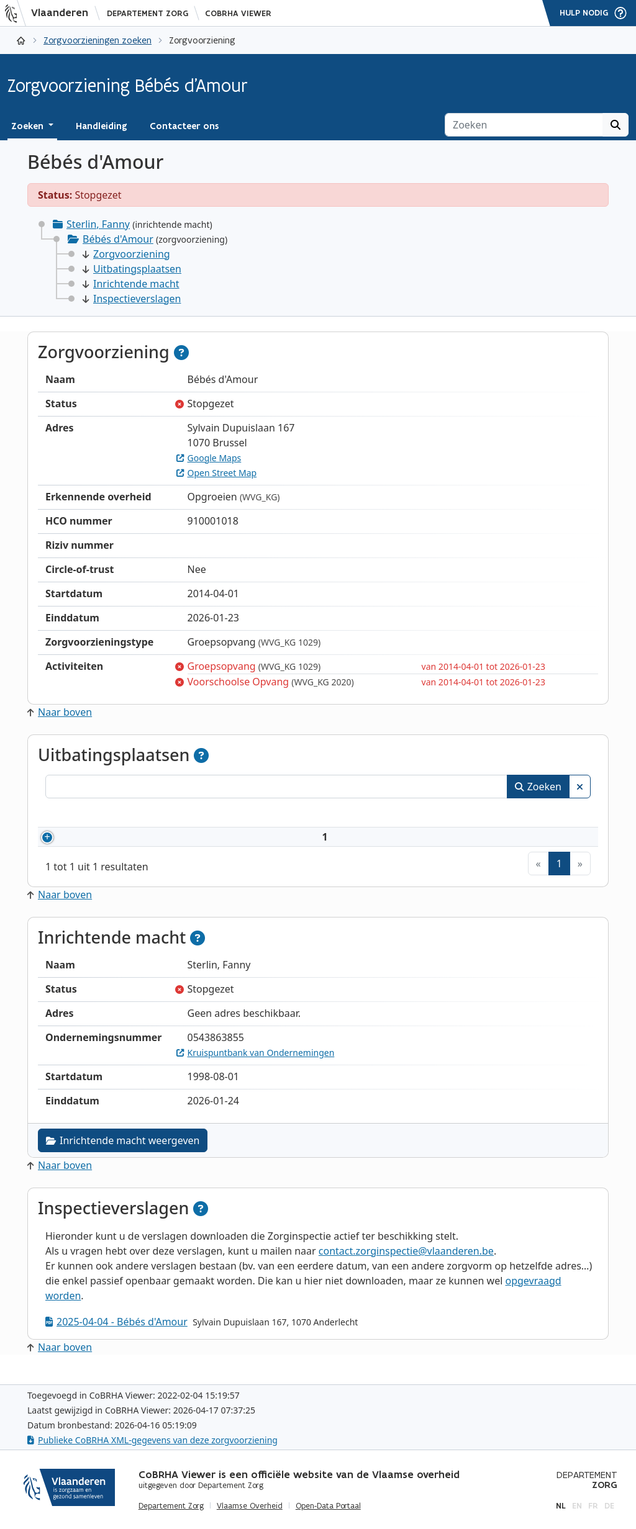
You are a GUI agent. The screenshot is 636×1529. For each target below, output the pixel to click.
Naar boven (59, 712)
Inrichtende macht (131, 284)
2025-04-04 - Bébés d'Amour (116, 1336)
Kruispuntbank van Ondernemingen (255, 1067)
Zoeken (538, 786)
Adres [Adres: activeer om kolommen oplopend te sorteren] (308, 814)
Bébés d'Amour (118, 239)
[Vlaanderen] (50, 13)
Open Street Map (216, 473)
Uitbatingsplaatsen (132, 269)
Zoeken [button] (28, 126)
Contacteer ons (184, 126)
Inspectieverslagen (132, 298)
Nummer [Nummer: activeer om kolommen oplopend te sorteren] (81, 814)
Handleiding (101, 126)
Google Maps (209, 458)
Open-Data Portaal (328, 1506)
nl (561, 1505)
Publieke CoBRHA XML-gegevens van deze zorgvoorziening (152, 1440)
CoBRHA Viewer (238, 13)
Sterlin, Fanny (98, 224)
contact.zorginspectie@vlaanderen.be (406, 1266)
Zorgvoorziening (126, 254)
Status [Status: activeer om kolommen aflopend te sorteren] (542, 814)
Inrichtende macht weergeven (122, 1155)
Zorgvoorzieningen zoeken (97, 40)
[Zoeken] (524, 125)
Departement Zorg (147, 13)
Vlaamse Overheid (250, 1506)
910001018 (99, 844)
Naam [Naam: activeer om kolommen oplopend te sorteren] (165, 814)
